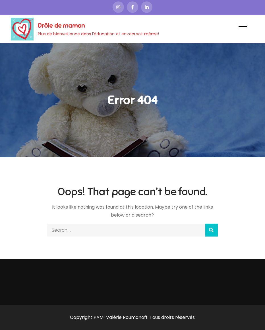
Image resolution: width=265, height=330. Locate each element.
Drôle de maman (61, 25)
